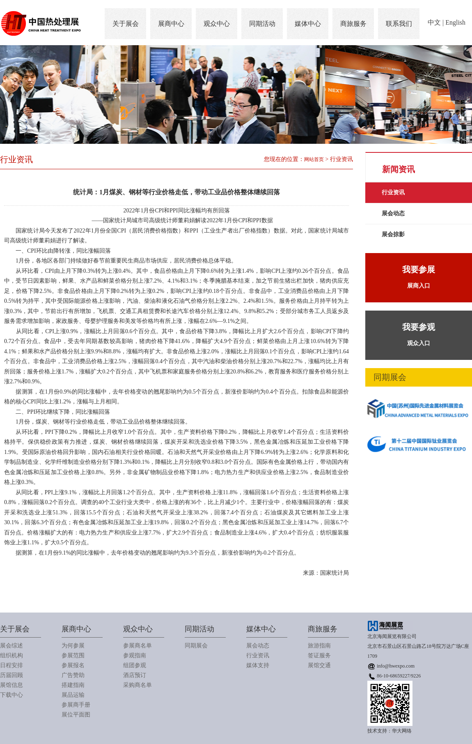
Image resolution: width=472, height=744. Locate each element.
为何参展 (73, 646)
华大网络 (402, 731)
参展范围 (73, 655)
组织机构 (11, 655)
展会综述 (11, 646)
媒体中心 (308, 23)
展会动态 (393, 213)
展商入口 (418, 275)
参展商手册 (76, 705)
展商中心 (171, 23)
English (455, 22)
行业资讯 (393, 192)
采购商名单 (137, 685)
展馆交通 (319, 665)
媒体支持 (257, 665)
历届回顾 (11, 675)
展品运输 (73, 695)
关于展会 (125, 23)
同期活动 (262, 23)
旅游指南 (319, 646)
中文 (434, 22)
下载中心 (11, 695)
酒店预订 (134, 675)
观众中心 (217, 23)
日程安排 (11, 665)
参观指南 (134, 655)
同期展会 (196, 646)
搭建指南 (73, 685)
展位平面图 (76, 715)
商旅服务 (353, 23)
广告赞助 (73, 675)
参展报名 (73, 665)
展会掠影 (393, 234)
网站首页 (314, 159)
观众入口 (418, 332)
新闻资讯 (398, 169)
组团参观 (134, 665)
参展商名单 (137, 646)
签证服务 (319, 655)
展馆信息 (11, 685)
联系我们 (399, 23)
